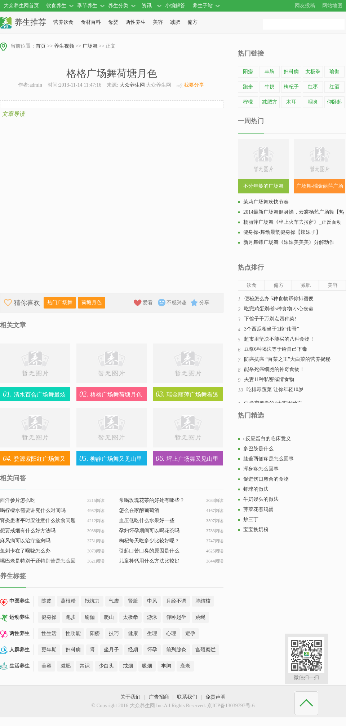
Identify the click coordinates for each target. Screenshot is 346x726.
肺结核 (202, 601)
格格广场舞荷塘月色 (109, 394)
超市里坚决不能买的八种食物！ (279, 339)
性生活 (49, 633)
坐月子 (111, 649)
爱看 (148, 302)
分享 (204, 302)
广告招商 (159, 697)
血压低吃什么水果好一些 (146, 520)
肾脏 (133, 601)
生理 (152, 633)
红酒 (334, 86)
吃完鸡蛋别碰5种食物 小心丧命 (279, 308)
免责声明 (215, 697)
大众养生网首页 (21, 5)
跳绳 (200, 617)
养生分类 (118, 5)
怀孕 (152, 649)
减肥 (175, 22)
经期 (133, 649)
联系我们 (187, 697)
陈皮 (46, 601)
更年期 (49, 649)
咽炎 (313, 102)
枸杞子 (291, 86)
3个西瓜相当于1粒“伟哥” (271, 329)
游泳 (152, 617)
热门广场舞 (59, 302)
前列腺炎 (176, 649)
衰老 (185, 666)
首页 (41, 46)
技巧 (114, 633)
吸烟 (147, 666)
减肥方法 (269, 107)
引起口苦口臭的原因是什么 (149, 551)
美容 (158, 22)
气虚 (114, 601)
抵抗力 (92, 601)
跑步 (71, 617)
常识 (85, 666)
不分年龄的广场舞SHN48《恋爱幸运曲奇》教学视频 (263, 188)
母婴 (113, 22)
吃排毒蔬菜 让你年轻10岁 (275, 389)
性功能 (73, 633)
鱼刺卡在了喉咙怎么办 (25, 551)
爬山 (109, 617)
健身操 (49, 617)
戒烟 (128, 666)
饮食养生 (56, 5)
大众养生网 (132, 85)
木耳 (291, 102)
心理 (171, 633)
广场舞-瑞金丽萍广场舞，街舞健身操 (319, 188)
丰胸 (166, 666)
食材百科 (91, 22)
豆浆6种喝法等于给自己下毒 (275, 349)
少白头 (106, 666)
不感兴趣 (177, 302)
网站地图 (332, 5)
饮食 (252, 285)
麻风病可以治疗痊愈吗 (25, 540)
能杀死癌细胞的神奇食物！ (274, 369)
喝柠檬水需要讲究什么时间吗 (33, 510)
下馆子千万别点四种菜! (270, 319)
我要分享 (194, 85)
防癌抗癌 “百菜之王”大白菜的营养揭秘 (287, 359)
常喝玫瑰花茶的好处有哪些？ (152, 500)
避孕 (190, 633)
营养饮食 (63, 22)
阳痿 (95, 633)
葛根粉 (68, 601)
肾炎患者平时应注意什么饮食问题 (38, 520)
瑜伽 (90, 617)
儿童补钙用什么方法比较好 (149, 561)
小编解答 (175, 5)
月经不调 (176, 601)
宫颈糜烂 (205, 649)
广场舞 (90, 46)
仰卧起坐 (176, 617)
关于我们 (130, 697)
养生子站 (202, 5)
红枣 (313, 86)
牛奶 (270, 86)
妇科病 (73, 649)
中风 (152, 601)
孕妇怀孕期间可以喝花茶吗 (149, 530)
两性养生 (135, 22)
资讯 (147, 5)
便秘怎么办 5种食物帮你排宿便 (279, 298)
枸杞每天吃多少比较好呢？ (149, 540)
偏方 (192, 22)
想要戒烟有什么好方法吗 (28, 530)
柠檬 (248, 102)
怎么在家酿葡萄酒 (139, 510)
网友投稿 (305, 5)
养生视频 (64, 46)
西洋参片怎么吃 (17, 500)
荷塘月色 (91, 302)
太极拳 (130, 617)
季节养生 (87, 5)
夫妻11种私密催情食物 (269, 379)
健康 (133, 633)
